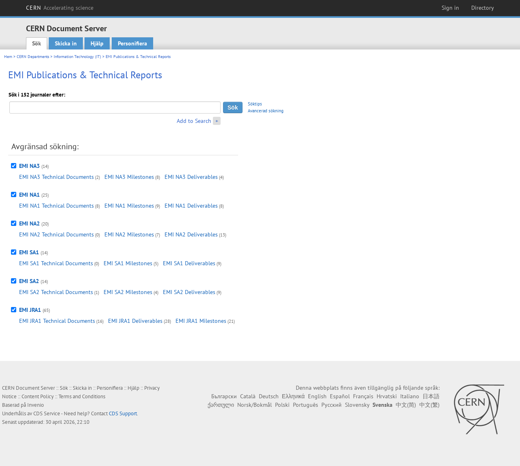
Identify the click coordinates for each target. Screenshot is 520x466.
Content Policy (38, 396)
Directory (482, 7)
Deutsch (269, 396)
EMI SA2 (29, 281)
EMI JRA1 (30, 310)
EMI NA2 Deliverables (191, 234)
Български (224, 396)
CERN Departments (33, 56)
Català (248, 396)
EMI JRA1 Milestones (201, 320)
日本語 (431, 396)
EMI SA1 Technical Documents (56, 263)
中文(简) (406, 404)
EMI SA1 (29, 252)
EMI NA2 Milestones (129, 234)
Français (363, 396)
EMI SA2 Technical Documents (56, 292)
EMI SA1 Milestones (128, 263)
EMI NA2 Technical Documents (56, 234)
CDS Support (123, 413)
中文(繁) (429, 404)
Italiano (409, 396)
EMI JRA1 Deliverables (135, 320)
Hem (8, 56)
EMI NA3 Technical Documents (56, 176)
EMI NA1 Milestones (129, 205)
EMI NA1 (29, 194)
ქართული (221, 404)
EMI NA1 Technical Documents (56, 205)
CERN (59, 7)
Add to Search (194, 121)
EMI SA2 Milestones (128, 292)
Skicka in (66, 43)
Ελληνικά (293, 396)
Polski (282, 404)
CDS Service (46, 413)
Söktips (255, 104)
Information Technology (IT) (77, 56)
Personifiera (132, 43)
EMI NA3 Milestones (129, 176)
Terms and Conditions (81, 396)
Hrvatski (387, 396)
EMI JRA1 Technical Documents (57, 320)
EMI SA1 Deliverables (189, 263)
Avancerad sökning (266, 111)
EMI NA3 (29, 166)
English (317, 396)
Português (305, 404)
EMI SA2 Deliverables (189, 292)
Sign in (450, 7)
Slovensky (357, 404)
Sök (36, 43)
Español (340, 396)
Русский (331, 404)
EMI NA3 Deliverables (191, 176)
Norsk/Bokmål (254, 404)
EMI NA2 (29, 223)
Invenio (35, 405)
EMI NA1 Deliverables (191, 205)
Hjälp (97, 43)
